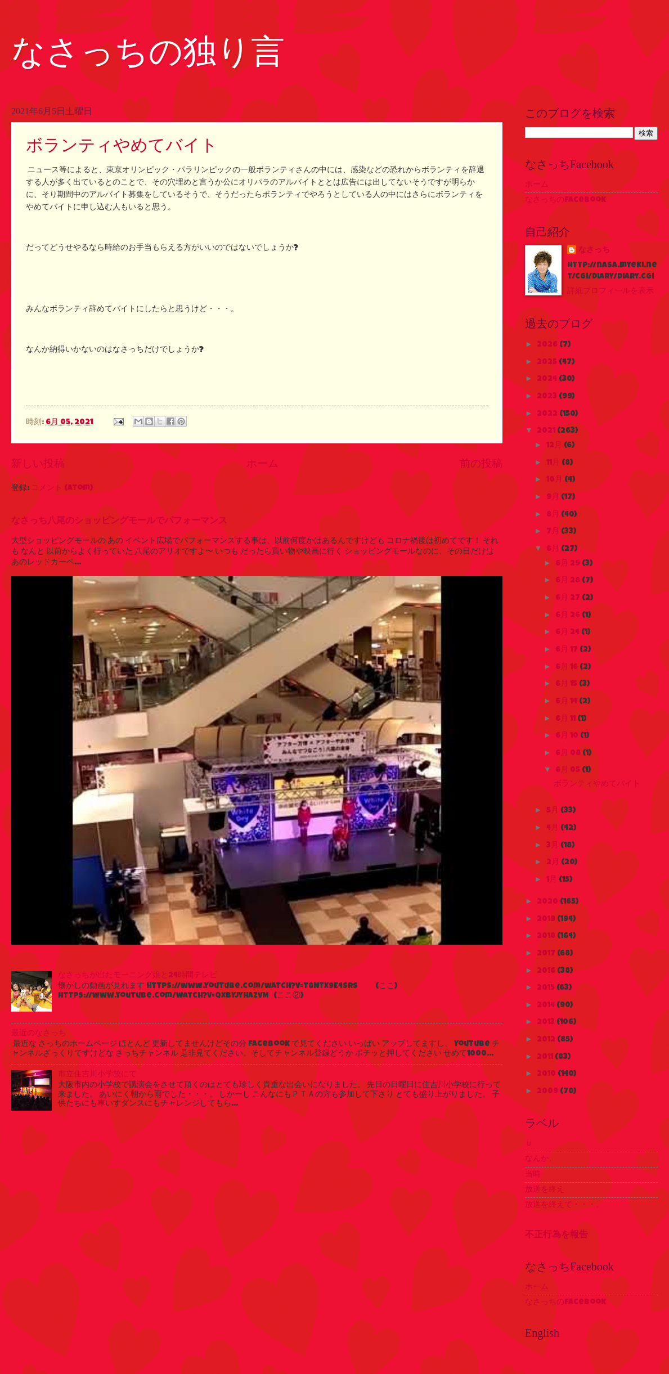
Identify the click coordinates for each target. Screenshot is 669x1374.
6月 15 (567, 684)
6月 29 (568, 564)
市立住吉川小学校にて (97, 1075)
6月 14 (567, 702)
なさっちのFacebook (565, 200)
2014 (546, 1005)
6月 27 (568, 598)
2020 (548, 902)
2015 (546, 988)
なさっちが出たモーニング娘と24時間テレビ (137, 976)
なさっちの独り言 (148, 51)
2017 (547, 954)
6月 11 (566, 719)
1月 (552, 880)
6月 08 (568, 753)
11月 (554, 463)
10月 (555, 480)
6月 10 (567, 736)
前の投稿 (481, 464)
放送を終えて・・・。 (564, 1205)
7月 (553, 532)
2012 (547, 1040)
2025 (548, 362)
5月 (553, 811)
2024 (548, 379)
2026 (548, 345)
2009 (548, 1091)
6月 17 (567, 650)
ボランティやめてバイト (122, 145)
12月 (555, 446)
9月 (553, 497)
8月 (553, 515)
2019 (547, 919)
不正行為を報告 (556, 1235)
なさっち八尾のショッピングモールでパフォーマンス (119, 521)
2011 (546, 1057)
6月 (553, 549)
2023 (548, 397)
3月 (553, 846)
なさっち (594, 250)
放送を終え (544, 1190)
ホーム (262, 464)
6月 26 (568, 615)
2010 (547, 1074)
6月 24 (568, 632)
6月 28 (568, 581)
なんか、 (540, 1159)
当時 (533, 1175)
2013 (546, 1022)
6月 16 (567, 667)
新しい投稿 (38, 464)
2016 (547, 971)
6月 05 (568, 770)
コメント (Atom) (62, 488)
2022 (548, 414)
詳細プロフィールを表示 (610, 291)
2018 (547, 936)
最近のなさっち (38, 1034)
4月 (553, 828)
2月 (553, 862)
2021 (547, 431)
